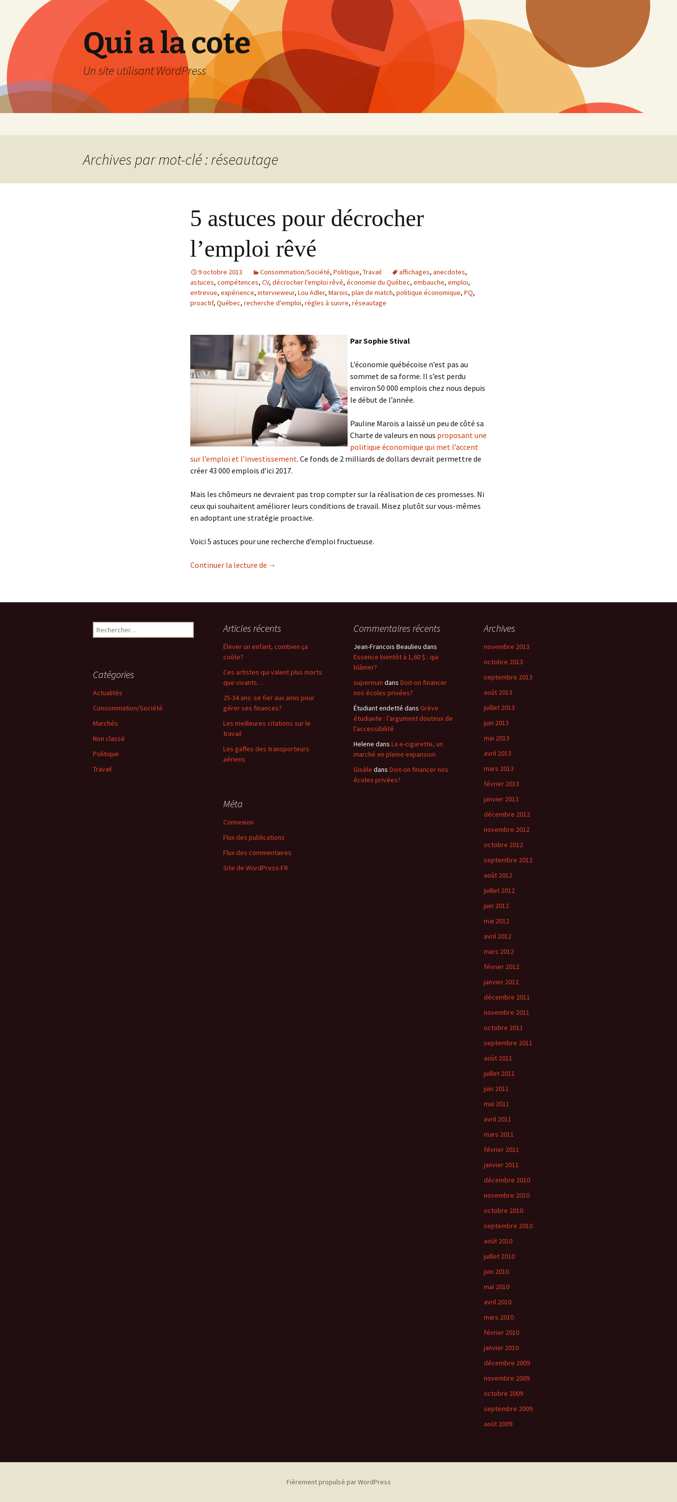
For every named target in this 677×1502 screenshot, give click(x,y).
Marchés (105, 723)
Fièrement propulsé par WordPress (339, 1481)
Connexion (238, 822)
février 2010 (501, 1332)
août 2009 (498, 1423)
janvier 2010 (501, 1347)
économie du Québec (378, 282)
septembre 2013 (508, 677)
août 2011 (498, 1058)
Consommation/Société (295, 271)
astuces (202, 282)
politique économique (428, 292)
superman (368, 682)
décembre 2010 (507, 1180)
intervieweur (276, 292)
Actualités (107, 692)
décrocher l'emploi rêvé (307, 282)
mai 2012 (496, 920)
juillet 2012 (499, 890)
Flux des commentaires (257, 852)
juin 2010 (496, 1271)
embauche (428, 282)
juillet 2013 (499, 707)
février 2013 (501, 783)
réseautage (369, 302)
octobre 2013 (503, 661)
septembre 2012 (508, 859)
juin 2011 (496, 1088)
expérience (237, 292)
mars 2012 (499, 951)
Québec (228, 302)
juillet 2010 (499, 1256)
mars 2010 (499, 1317)
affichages (414, 271)
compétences (238, 282)
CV (265, 282)
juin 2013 (496, 722)
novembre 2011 (507, 1012)
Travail (372, 271)
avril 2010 (497, 1301)
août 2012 (498, 875)
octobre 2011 (503, 1027)
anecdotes (449, 271)
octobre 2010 (503, 1210)
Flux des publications (254, 837)
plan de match (372, 292)
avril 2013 (497, 753)
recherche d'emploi (272, 302)
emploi (458, 282)
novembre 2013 (507, 646)
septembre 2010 (508, 1225)
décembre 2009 (507, 1362)
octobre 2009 (503, 1393)
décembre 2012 (507, 814)
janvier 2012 (501, 981)
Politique (346, 271)
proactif (201, 302)
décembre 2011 (507, 997)
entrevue (203, 292)
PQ (468, 292)
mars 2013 (499, 768)
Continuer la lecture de (233, 565)
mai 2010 (496, 1286)
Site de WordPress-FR (255, 867)
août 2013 (498, 692)
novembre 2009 (507, 1378)
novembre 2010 (507, 1195)
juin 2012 (496, 905)
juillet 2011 (499, 1073)
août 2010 (498, 1241)
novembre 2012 (507, 829)
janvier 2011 (501, 1164)
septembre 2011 (508, 1042)
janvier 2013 (501, 799)
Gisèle (362, 769)
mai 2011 (496, 1103)
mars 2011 (499, 1134)
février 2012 (501, 966)
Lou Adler (311, 292)
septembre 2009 (508, 1408)
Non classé (109, 738)
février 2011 (501, 1149)
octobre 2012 (503, 844)
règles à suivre (327, 302)
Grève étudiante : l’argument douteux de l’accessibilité (403, 718)
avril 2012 (497, 936)
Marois (338, 292)
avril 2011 (497, 1119)
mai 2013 (496, 738)
